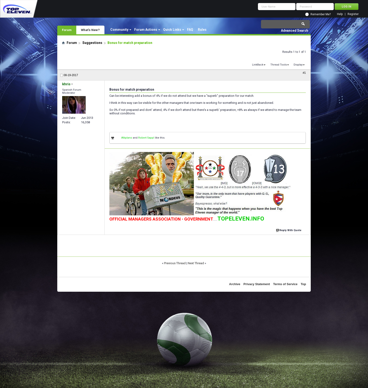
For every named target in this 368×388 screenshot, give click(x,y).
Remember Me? (320, 14)
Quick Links (172, 29)
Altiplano (126, 137)
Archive (234, 284)
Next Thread (196, 263)
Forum (67, 30)
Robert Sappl (146, 137)
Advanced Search (294, 30)
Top (303, 284)
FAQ (190, 29)
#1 (304, 72)
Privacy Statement (256, 284)
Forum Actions (145, 29)
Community (119, 29)
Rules (202, 29)
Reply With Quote (289, 230)
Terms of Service (285, 284)
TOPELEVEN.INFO (240, 218)
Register (353, 14)
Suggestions (92, 43)
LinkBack (257, 64)
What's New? (90, 30)
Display (298, 64)
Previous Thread (175, 263)
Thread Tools (278, 64)
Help (340, 14)
